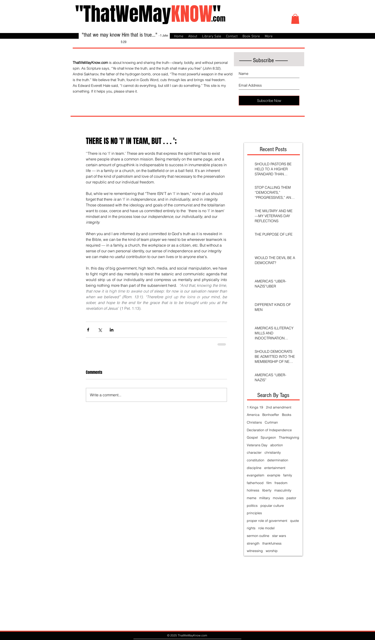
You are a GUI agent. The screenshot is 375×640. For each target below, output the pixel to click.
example (273, 475)
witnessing (255, 551)
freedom (281, 483)
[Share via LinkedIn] (111, 329)
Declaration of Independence (269, 430)
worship (272, 551)
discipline (254, 468)
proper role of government (267, 521)
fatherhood (255, 483)
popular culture (272, 505)
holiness (253, 490)
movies (278, 498)
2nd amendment (278, 407)
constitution (255, 460)
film (269, 483)
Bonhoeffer (270, 415)
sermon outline (258, 536)
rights (251, 528)
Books (286, 415)
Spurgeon (268, 437)
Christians (254, 422)
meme (251, 498)
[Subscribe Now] (269, 100)
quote (294, 521)
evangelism (255, 475)
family (287, 475)
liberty (266, 490)
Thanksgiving (289, 437)
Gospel (252, 437)
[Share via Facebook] (88, 329)
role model (266, 528)
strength (253, 543)
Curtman (271, 422)
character (254, 452)
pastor (291, 498)
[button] (295, 19)
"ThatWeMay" (148, 14)
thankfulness (271, 543)
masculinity (282, 490)
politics (252, 505)
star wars (279, 536)
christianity (273, 452)
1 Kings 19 (255, 407)
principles (254, 513)
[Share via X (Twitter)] (100, 329)
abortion (276, 445)
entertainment (274, 468)
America (253, 415)
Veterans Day (257, 445)
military (264, 498)
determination (277, 460)
